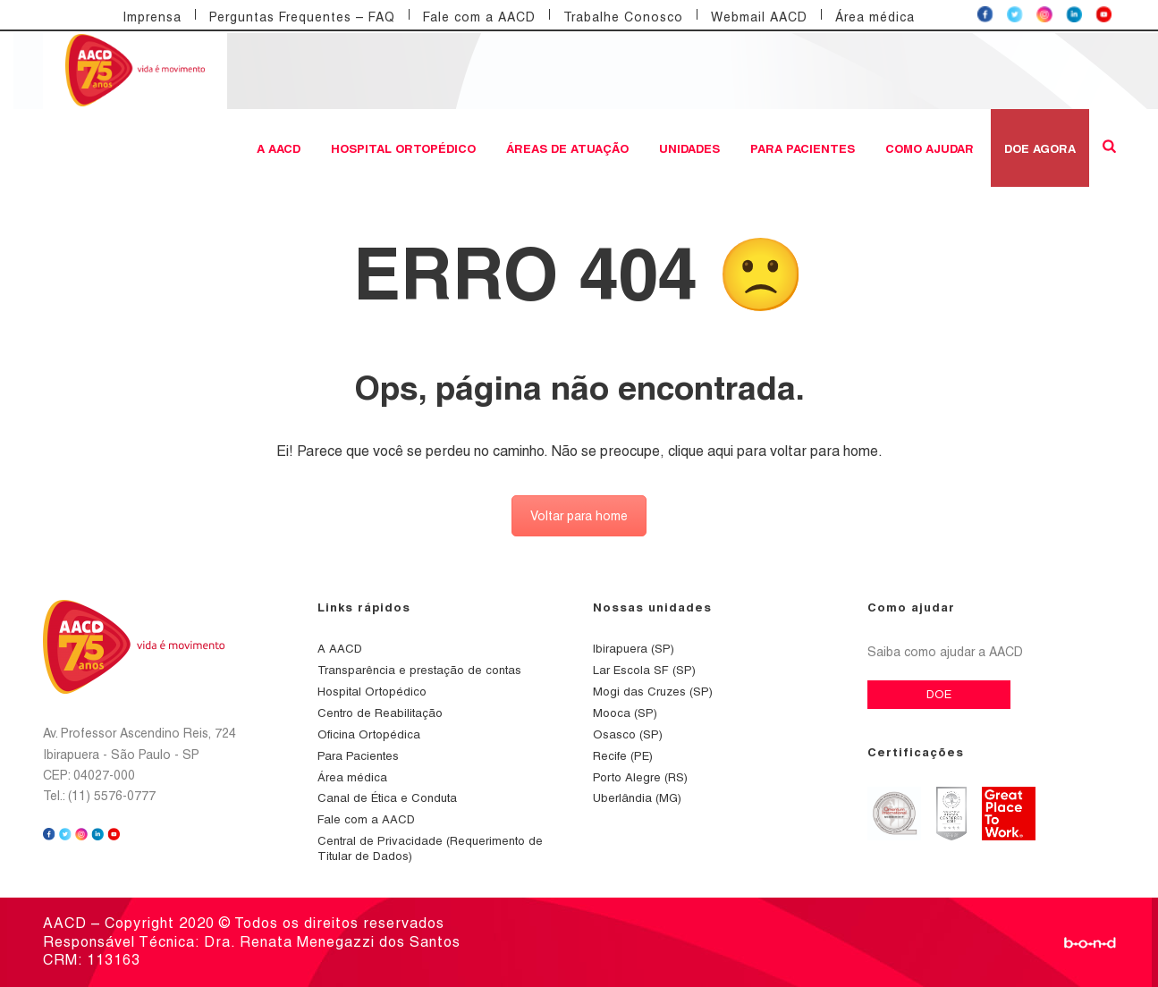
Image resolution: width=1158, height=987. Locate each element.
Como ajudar (929, 148)
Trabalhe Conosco (623, 17)
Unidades (689, 148)
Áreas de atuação (567, 148)
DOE (938, 694)
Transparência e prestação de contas (419, 670)
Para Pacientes (802, 148)
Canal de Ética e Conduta (387, 798)
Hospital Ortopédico (403, 148)
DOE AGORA (1040, 148)
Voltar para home (579, 516)
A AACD (278, 148)
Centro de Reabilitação (380, 713)
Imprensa (152, 17)
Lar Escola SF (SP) (644, 670)
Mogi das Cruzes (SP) (653, 691)
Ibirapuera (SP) (633, 648)
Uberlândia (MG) (637, 798)
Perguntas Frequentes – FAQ (302, 17)
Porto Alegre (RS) (640, 777)
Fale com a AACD (479, 17)
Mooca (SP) (625, 713)
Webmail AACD (759, 17)
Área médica (875, 17)
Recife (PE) (623, 756)
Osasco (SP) (628, 734)
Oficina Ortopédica (368, 734)
